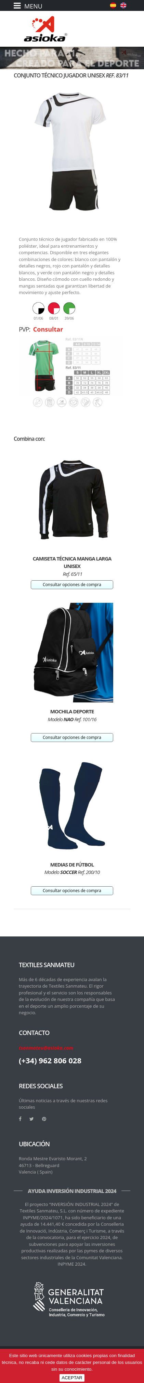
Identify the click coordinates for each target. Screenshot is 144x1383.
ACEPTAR (72, 1377)
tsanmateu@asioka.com (46, 1048)
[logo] (46, 29)
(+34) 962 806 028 (50, 1060)
